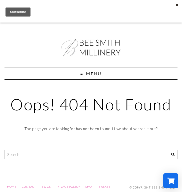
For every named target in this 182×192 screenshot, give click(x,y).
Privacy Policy (68, 186)
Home (11, 186)
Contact (29, 186)
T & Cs (46, 186)
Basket (104, 186)
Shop (89, 186)
